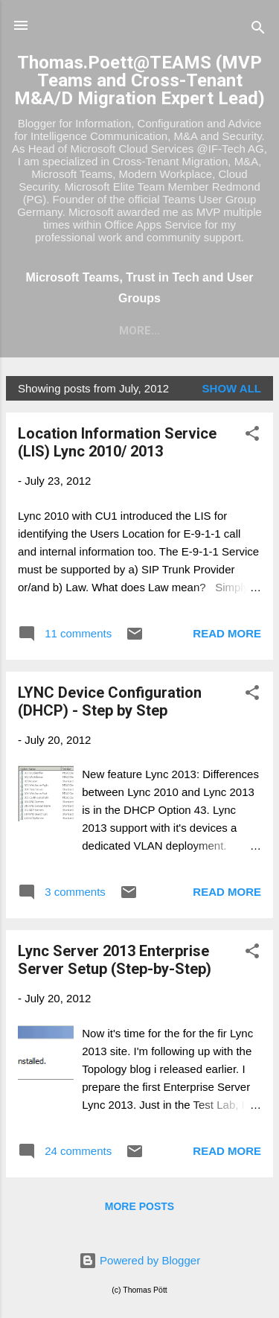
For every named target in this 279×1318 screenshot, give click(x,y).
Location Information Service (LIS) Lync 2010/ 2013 (117, 442)
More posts (139, 1206)
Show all (231, 388)
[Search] (258, 30)
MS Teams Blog (105, 330)
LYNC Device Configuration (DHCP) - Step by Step (110, 701)
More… (199, 330)
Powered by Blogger (139, 1260)
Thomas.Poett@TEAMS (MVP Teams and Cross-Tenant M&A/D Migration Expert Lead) (139, 80)
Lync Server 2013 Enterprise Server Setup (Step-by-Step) (114, 960)
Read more (227, 633)
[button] (252, 436)
